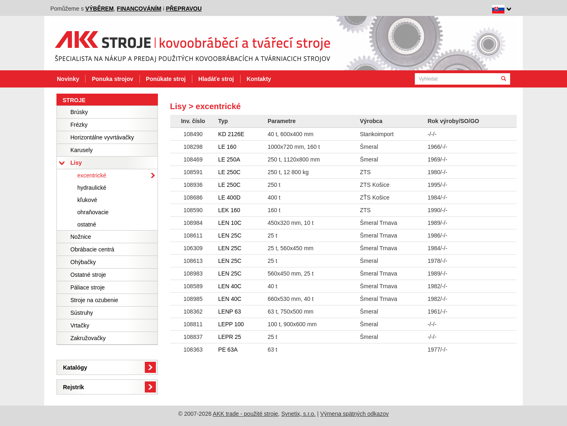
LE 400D (229, 197)
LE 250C (229, 172)
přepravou (184, 8)
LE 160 (227, 146)
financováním (139, 8)
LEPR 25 (229, 337)
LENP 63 (229, 311)
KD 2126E (231, 134)
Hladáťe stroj (216, 79)
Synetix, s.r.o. (298, 413)
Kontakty (259, 79)
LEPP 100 (231, 324)
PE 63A (227, 349)
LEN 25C (229, 235)
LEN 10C (229, 223)
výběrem (100, 8)
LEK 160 (229, 210)
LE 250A (229, 159)
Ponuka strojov (112, 79)
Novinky (68, 79)
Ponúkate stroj (166, 79)
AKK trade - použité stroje (245, 413)
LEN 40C (229, 286)
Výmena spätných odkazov (354, 413)
